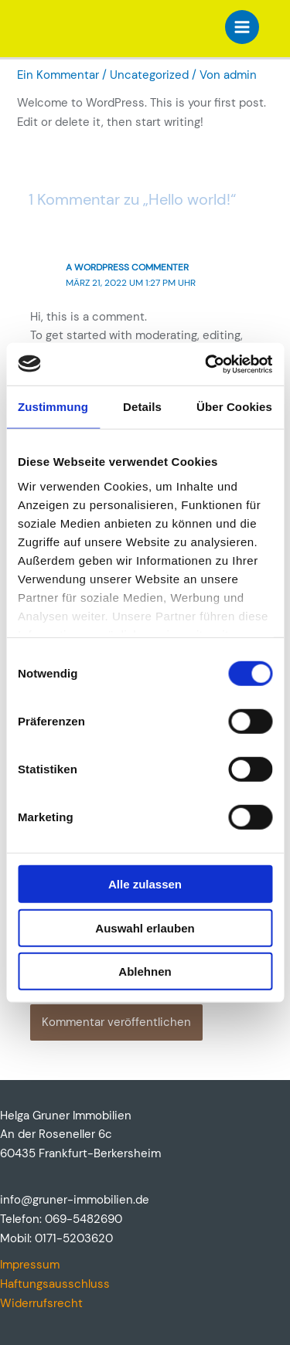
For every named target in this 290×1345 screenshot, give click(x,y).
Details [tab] (142, 406)
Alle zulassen (145, 884)
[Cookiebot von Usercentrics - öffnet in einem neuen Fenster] (206, 364)
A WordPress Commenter (127, 267)
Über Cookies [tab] (234, 406)
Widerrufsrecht (41, 1303)
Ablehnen (144, 971)
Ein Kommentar (58, 75)
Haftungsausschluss (55, 1284)
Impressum (30, 1265)
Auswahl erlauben (144, 927)
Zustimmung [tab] (53, 406)
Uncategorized (149, 75)
